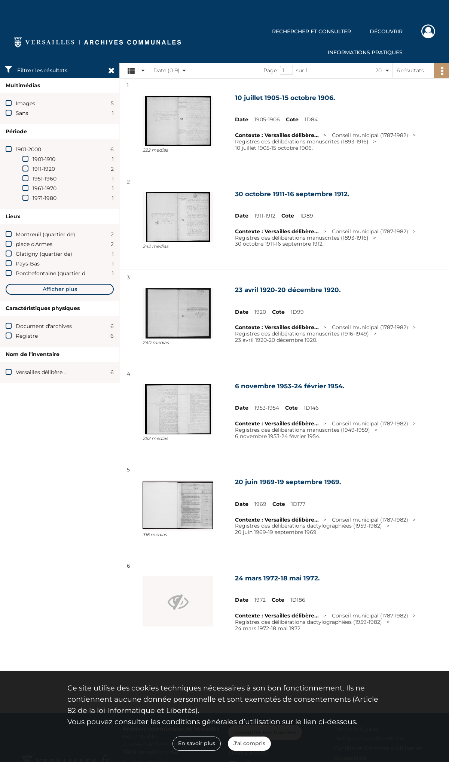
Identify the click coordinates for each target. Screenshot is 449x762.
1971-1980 (44, 198)
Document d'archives (44, 326)
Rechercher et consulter (311, 31)
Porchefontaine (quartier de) (53, 273)
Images (25, 103)
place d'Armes (34, 244)
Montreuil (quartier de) (45, 234)
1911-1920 (44, 169)
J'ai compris (249, 743)
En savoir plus (196, 743)
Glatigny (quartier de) (44, 254)
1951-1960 (44, 178)
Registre (27, 336)
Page (270, 70)
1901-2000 (28, 149)
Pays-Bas (28, 263)
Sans (22, 113)
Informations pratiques (365, 52)
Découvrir (386, 31)
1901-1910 (44, 159)
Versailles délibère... (41, 372)
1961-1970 (44, 188)
